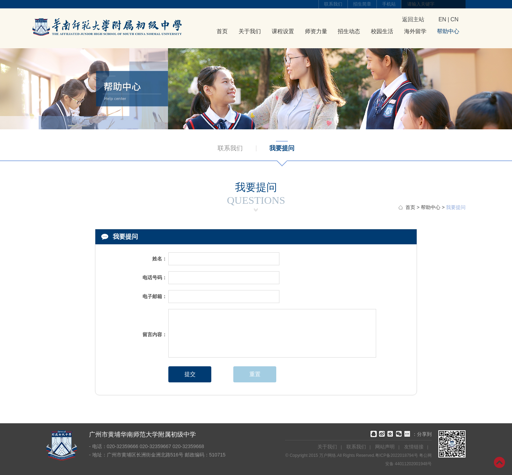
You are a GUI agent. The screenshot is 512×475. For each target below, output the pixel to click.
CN (455, 19)
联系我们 (333, 4)
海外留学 (415, 31)
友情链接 (414, 446)
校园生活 (382, 31)
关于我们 (250, 31)
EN (442, 19)
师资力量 (316, 31)
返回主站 (413, 19)
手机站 (389, 4)
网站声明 (385, 446)
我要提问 (281, 148)
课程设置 (283, 31)
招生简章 (362, 4)
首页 (222, 31)
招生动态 (349, 31)
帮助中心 (448, 31)
